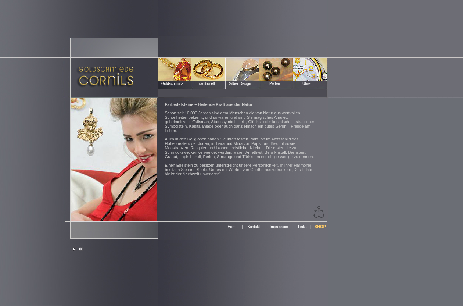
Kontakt (254, 227)
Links (302, 227)
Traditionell (206, 84)
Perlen (274, 84)
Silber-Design (240, 84)
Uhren (307, 84)
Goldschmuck (171, 84)
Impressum (279, 227)
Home (232, 227)
